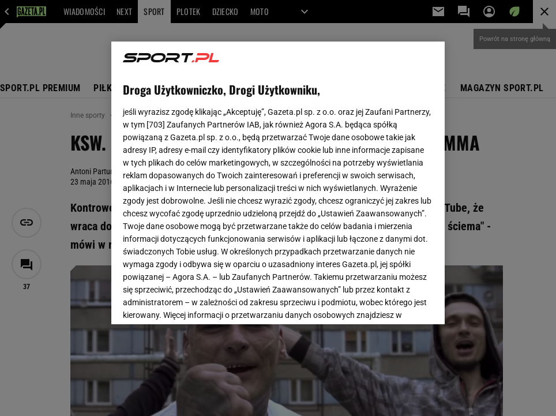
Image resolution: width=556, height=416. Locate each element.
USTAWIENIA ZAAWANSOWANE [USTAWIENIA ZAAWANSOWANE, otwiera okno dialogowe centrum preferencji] (198, 301)
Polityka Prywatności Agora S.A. (345, 165)
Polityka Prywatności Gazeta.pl (225, 165)
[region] (278, 183)
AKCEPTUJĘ (394, 301)
